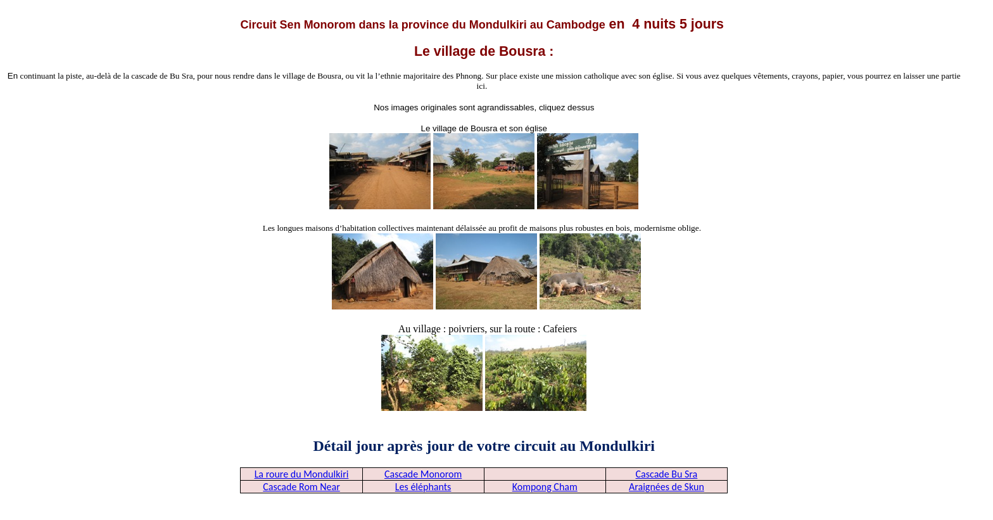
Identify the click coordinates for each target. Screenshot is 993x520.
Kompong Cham (545, 487)
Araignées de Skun (666, 487)
